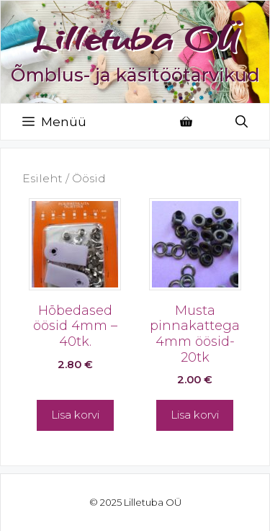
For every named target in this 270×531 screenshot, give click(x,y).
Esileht (42, 178)
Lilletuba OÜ (135, 38)
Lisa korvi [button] (75, 414)
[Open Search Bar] (241, 122)
